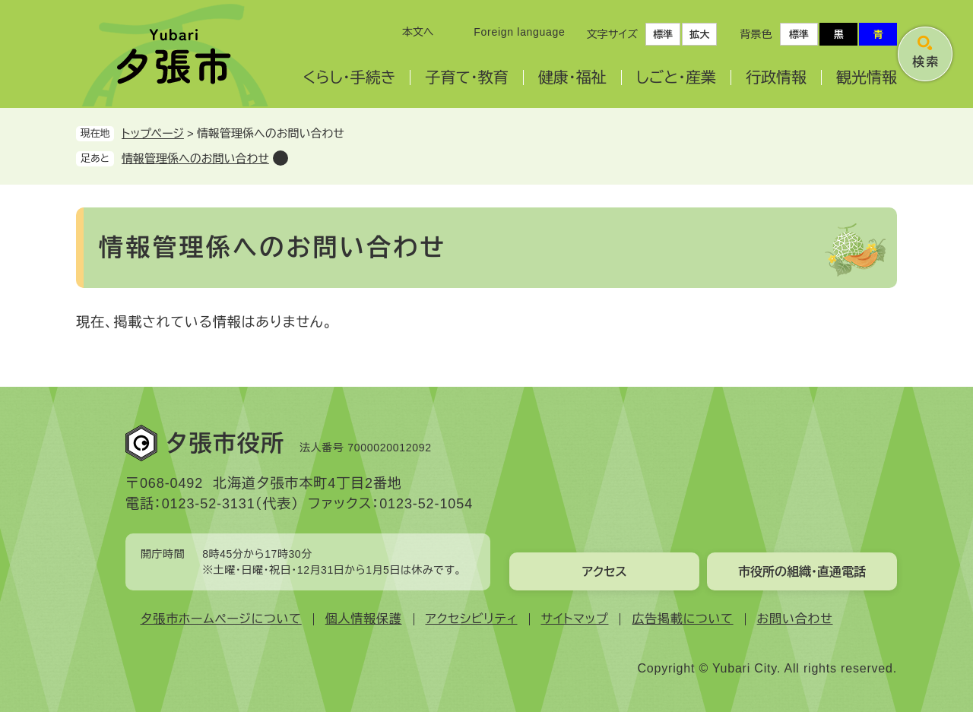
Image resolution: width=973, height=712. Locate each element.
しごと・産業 (676, 77)
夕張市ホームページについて (221, 618)
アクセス (604, 571)
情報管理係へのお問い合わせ (195, 158)
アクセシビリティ (472, 618)
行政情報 (776, 77)
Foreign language (519, 32)
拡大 (699, 34)
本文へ (418, 32)
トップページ (153, 133)
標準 (663, 34)
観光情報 (866, 77)
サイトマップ (575, 618)
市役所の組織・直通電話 (802, 571)
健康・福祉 (572, 77)
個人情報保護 (363, 618)
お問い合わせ (795, 618)
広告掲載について (682, 618)
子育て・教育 (466, 77)
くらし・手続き (349, 77)
